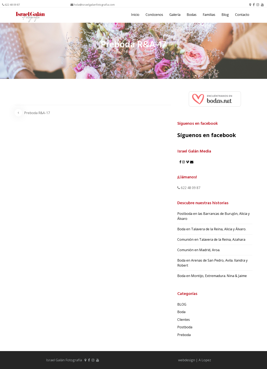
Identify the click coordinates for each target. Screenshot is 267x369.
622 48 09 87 (11, 4)
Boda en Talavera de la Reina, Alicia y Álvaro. (211, 229)
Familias (209, 14)
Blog (225, 14)
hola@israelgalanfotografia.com (93, 4)
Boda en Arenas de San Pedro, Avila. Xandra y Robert (212, 263)
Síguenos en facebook (197, 123)
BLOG (181, 304)
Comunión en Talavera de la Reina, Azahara (211, 239)
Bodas (191, 14)
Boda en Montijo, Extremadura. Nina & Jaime (212, 275)
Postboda (184, 327)
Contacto (242, 14)
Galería (174, 14)
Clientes (183, 319)
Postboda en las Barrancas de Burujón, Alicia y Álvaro (213, 216)
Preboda (184, 334)
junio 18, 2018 (133, 59)
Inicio (135, 14)
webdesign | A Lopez (194, 360)
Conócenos (154, 14)
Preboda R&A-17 (37, 113)
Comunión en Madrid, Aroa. (198, 250)
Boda (181, 312)
